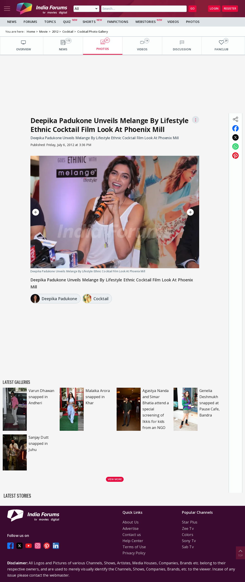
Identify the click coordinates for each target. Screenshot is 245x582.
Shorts (89, 21)
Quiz (67, 21)
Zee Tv (188, 528)
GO (192, 8)
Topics (50, 21)
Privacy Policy (133, 552)
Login (214, 8)
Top (240, 552)
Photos (192, 21)
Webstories (145, 21)
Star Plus (189, 522)
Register (230, 8)
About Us (130, 522)
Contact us (131, 534)
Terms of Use (134, 546)
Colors (187, 534)
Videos (173, 21)
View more (115, 479)
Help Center (132, 540)
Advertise (130, 528)
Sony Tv (189, 540)
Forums (30, 21)
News (11, 21)
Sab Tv (188, 546)
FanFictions (117, 21)
